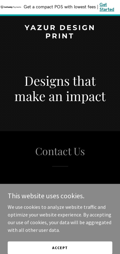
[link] (60, 36)
